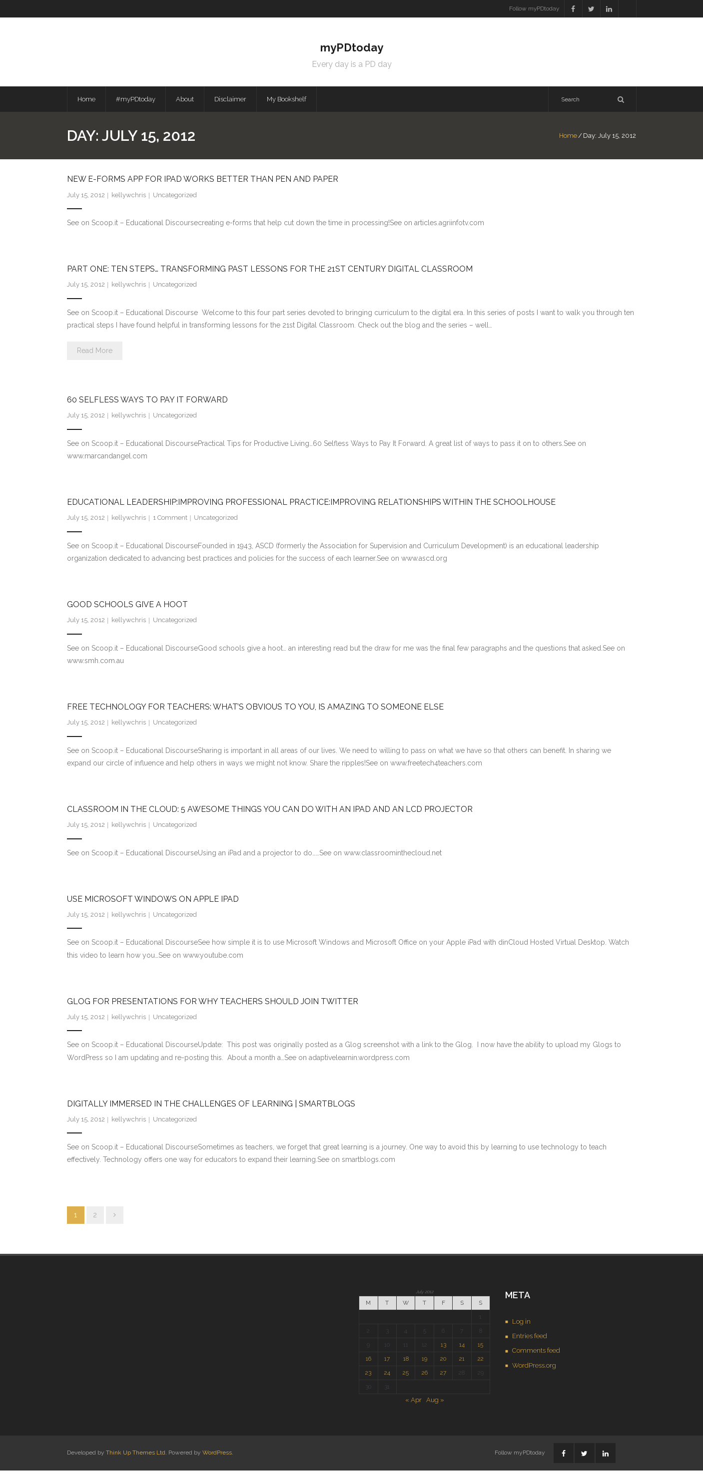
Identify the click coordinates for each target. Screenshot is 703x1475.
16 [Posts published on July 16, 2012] (368, 1362)
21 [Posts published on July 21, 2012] (462, 1362)
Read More (94, 355)
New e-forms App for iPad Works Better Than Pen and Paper (202, 183)
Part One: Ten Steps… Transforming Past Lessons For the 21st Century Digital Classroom (270, 273)
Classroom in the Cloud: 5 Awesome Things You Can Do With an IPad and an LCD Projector (270, 813)
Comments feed (536, 1355)
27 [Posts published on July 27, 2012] (443, 1376)
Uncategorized (175, 199)
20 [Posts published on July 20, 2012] (443, 1362)
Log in (521, 1325)
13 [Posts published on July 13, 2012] (443, 1349)
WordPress (217, 1457)
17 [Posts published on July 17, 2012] (387, 1362)
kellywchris (128, 199)
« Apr (413, 1404)
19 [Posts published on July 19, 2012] (424, 1362)
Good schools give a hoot (127, 609)
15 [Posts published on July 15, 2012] (480, 1349)
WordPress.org (534, 1369)
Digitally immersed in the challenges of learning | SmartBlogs (211, 1107)
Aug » (435, 1404)
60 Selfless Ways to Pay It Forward (147, 404)
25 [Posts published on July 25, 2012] (406, 1376)
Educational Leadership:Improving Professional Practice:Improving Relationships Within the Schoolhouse (311, 506)
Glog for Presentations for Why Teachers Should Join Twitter (212, 1005)
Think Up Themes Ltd (135, 1457)
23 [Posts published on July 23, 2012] (368, 1376)
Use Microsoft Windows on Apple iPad (153, 903)
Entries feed (529, 1340)
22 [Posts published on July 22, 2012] (481, 1362)
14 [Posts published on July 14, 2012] (462, 1349)
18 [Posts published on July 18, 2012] (406, 1362)
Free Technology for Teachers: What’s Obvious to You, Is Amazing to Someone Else (255, 711)
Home (86, 103)
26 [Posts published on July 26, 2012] (425, 1376)
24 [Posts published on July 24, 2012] (387, 1376)
